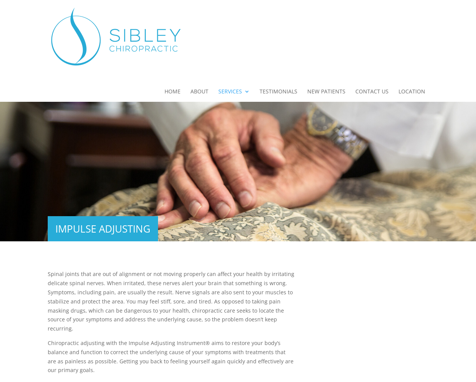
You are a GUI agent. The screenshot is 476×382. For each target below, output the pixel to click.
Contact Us (372, 27)
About (199, 27)
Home (173, 27)
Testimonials (278, 27)
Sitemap (187, 371)
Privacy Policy (223, 371)
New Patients (326, 27)
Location (412, 27)
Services (230, 27)
